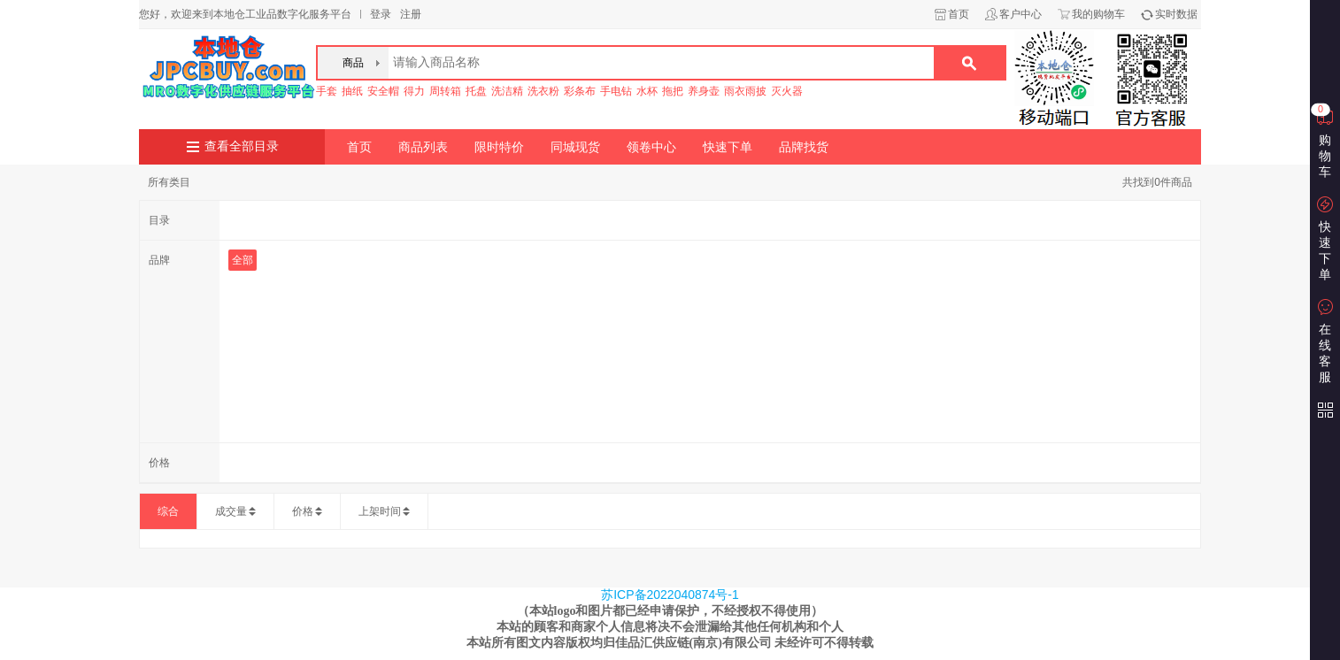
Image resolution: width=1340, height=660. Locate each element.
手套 (326, 91)
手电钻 (616, 91)
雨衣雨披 (745, 91)
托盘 (476, 91)
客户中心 (1020, 14)
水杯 (647, 91)
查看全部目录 (241, 146)
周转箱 (445, 91)
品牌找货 (803, 147)
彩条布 (580, 91)
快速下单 (727, 147)
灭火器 (787, 91)
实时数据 (1176, 14)
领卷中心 (651, 147)
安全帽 (383, 91)
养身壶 (704, 91)
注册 (410, 14)
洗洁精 (507, 91)
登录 (380, 14)
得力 (414, 91)
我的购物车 (1098, 14)
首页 (958, 14)
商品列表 (423, 147)
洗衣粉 (543, 91)
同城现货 (575, 147)
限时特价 (499, 147)
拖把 (672, 91)
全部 (242, 260)
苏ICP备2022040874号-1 (670, 594)
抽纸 (352, 91)
